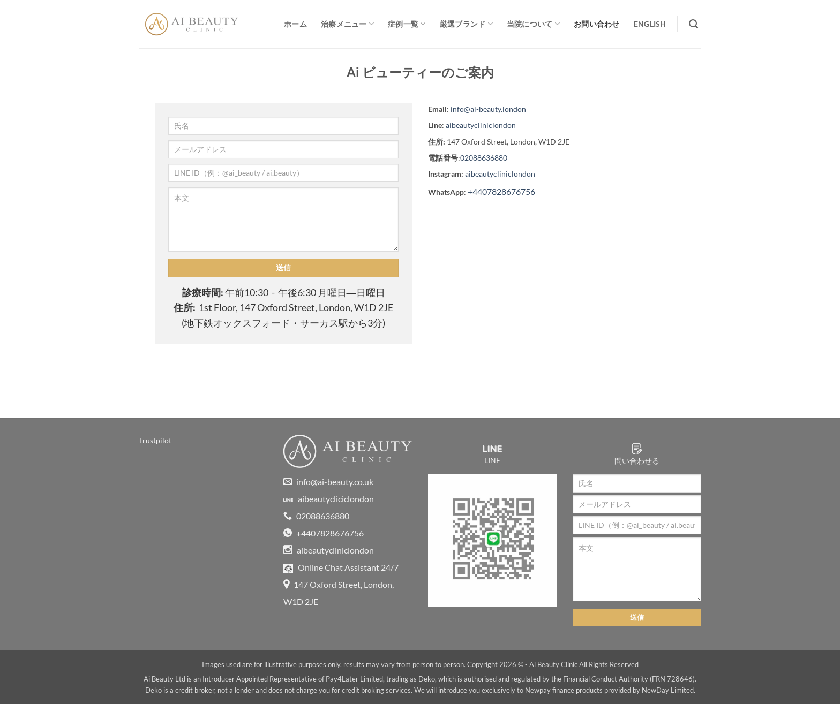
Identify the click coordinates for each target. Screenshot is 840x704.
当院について (533, 24)
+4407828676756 (501, 191)
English (650, 23)
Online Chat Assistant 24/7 (341, 567)
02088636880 (483, 157)
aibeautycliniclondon (481, 125)
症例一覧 (407, 24)
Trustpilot (155, 440)
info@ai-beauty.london (488, 108)
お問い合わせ (597, 23)
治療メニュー (347, 24)
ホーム (295, 23)
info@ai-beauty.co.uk (328, 481)
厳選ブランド (466, 24)
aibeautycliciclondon (328, 499)
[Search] (693, 24)
